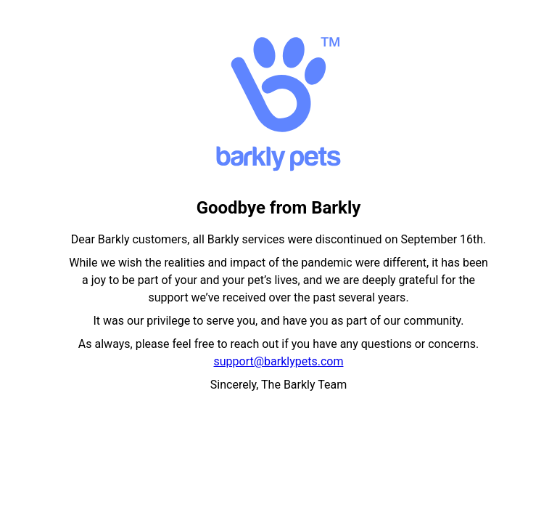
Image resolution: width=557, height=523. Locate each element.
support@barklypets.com (279, 361)
